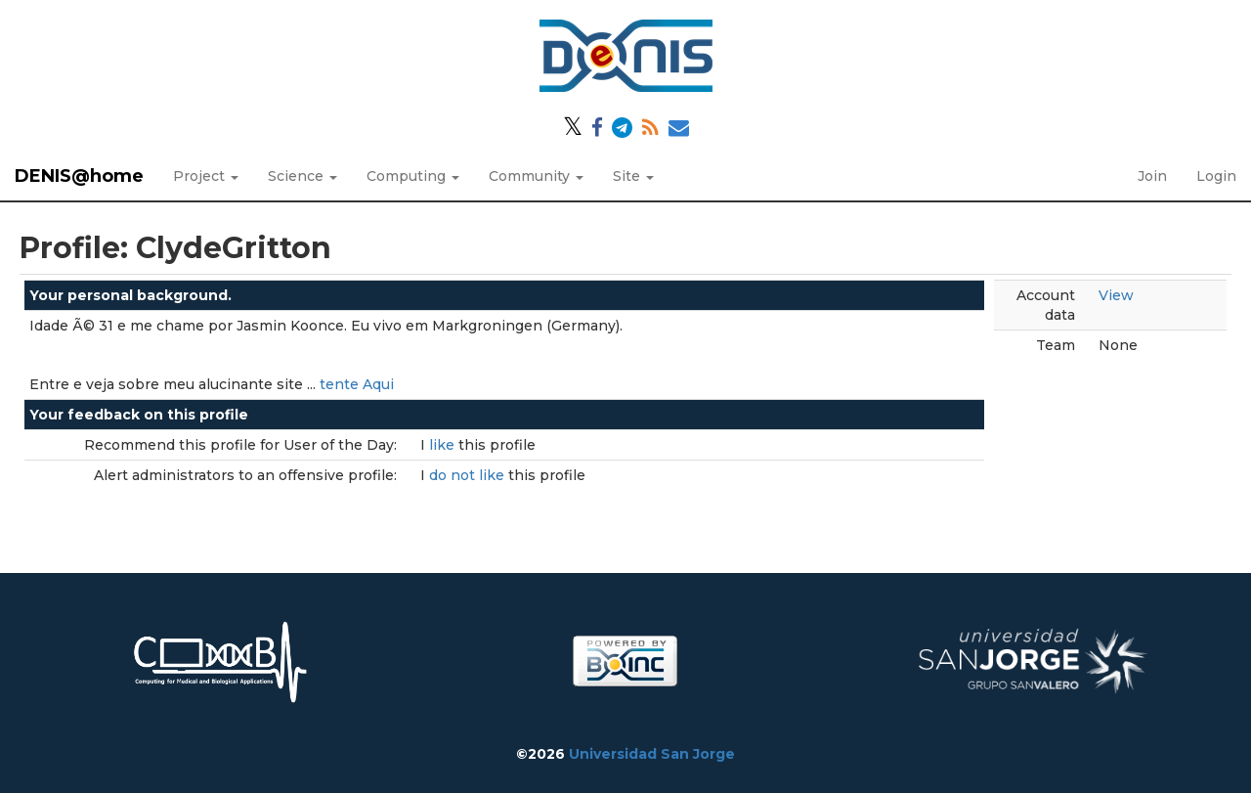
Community (536, 176)
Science (302, 176)
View (1116, 295)
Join (1152, 176)
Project (205, 176)
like (443, 445)
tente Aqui (357, 384)
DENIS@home (79, 176)
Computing (413, 176)
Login (1216, 176)
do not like (468, 475)
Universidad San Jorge (652, 754)
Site (633, 176)
